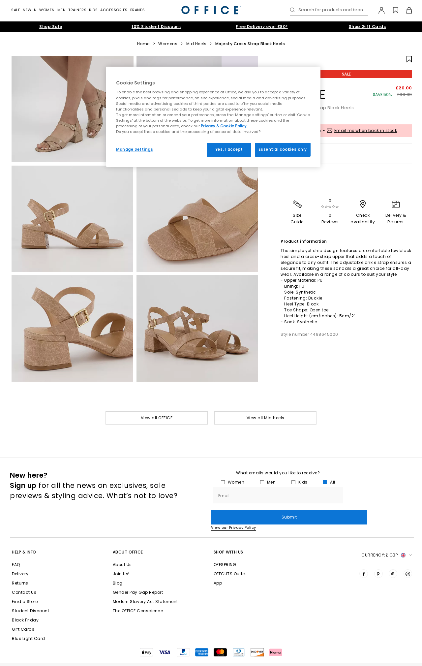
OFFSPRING (225, 550)
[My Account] (378, 10)
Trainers (77, 10)
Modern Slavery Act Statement (145, 587)
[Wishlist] (391, 10)
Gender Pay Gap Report (138, 578)
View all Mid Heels (266, 418)
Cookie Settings (330, 657)
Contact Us (24, 578)
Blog (118, 569)
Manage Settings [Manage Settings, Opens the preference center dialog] (134, 149)
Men (61, 10)
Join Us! (121, 559)
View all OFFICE (157, 418)
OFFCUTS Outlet (230, 559)
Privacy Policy (371, 657)
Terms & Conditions (242, 657)
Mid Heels (196, 44)
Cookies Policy (288, 657)
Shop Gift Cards (367, 26)
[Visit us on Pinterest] (378, 559)
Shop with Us (228, 538)
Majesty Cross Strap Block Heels (250, 44)
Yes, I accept (229, 149)
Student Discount (30, 596)
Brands (137, 10)
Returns (20, 569)
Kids (93, 10)
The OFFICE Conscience (138, 596)
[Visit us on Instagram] (393, 559)
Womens (167, 44)
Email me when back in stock (365, 130)
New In (30, 10)
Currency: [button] (386, 541)
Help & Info (24, 538)
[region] (213, 117)
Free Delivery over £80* (262, 26)
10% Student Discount (156, 26)
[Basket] (405, 10)
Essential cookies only (282, 149)
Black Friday (25, 606)
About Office (128, 538)
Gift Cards (23, 615)
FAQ (16, 550)
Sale (15, 10)
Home (143, 44)
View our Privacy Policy (233, 513)
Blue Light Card (28, 624)
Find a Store (25, 587)
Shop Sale (50, 26)
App (218, 569)
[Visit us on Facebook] (363, 559)
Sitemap (406, 657)
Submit (378, 495)
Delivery (20, 559)
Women (47, 10)
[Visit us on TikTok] (408, 559)
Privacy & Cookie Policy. (224, 126)
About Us (122, 550)
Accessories (114, 10)
